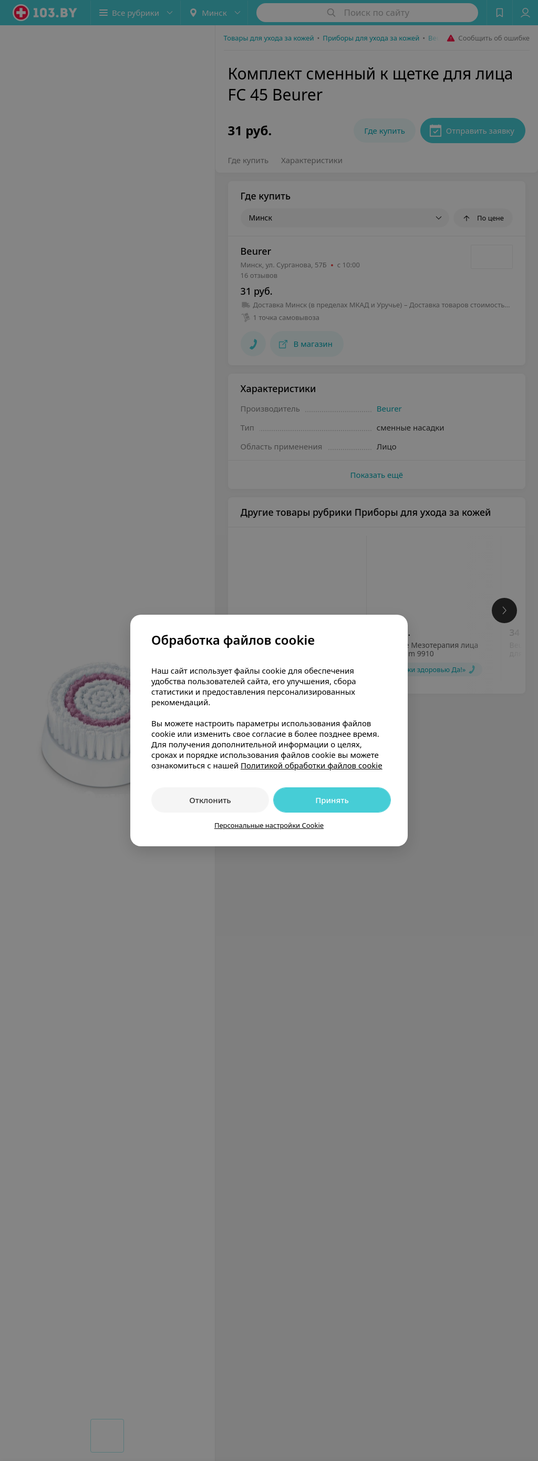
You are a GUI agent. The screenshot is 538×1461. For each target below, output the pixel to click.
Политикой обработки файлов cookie (311, 765)
